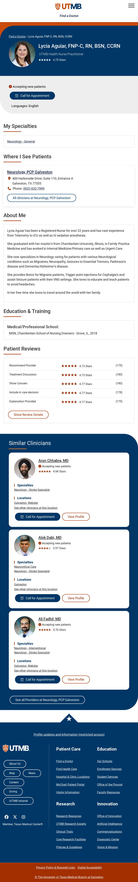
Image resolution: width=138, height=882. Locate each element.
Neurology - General (21, 141)
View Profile (76, 517)
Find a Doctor (69, 16)
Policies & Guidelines (69, 847)
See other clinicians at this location (35, 508)
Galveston (20, 584)
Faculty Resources (108, 792)
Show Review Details (28, 414)
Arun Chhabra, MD (53, 460)
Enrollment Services (109, 769)
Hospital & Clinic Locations (73, 776)
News (32, 773)
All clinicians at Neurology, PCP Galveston (41, 198)
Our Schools (104, 761)
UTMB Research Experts (71, 824)
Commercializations (109, 831)
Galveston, (21, 503)
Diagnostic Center (108, 839)
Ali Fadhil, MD (49, 619)
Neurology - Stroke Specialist (32, 490)
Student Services (107, 776)
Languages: (19, 106)
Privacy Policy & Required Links (55, 867)
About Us (14, 763)
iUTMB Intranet (18, 801)
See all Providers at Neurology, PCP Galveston (47, 700)
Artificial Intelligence (109, 824)
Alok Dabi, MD (50, 537)
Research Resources (68, 816)
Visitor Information (67, 792)
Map (12, 773)
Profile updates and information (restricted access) (69, 734)
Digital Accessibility (90, 867)
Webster (33, 503)
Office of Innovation (109, 816)
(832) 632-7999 (33, 188)
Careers (14, 782)
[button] (131, 5)
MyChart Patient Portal (70, 784)
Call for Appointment (32, 95)
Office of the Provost (109, 784)
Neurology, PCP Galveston (29, 172)
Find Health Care (66, 769)
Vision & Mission (107, 847)
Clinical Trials (64, 831)
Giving (13, 791)
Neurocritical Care (25, 566)
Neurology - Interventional (30, 648)
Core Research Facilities (71, 839)
